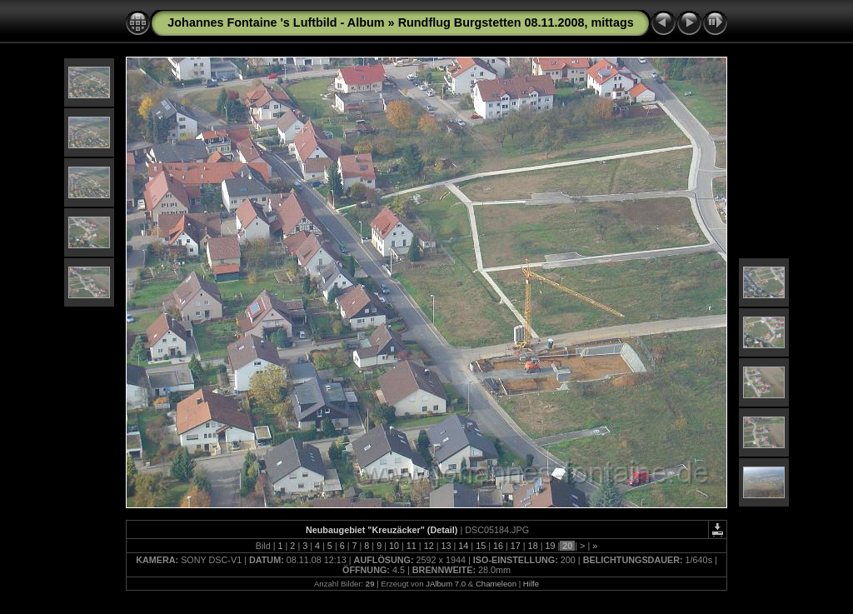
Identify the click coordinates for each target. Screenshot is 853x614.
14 (463, 546)
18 (533, 546)
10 (394, 546)
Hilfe (531, 583)
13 (445, 546)
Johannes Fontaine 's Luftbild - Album (275, 22)
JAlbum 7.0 (446, 583)
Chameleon (496, 583)
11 (411, 546)
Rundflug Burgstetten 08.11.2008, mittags (516, 22)
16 (498, 546)
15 (480, 546)
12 (429, 546)
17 (515, 546)
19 (549, 546)
